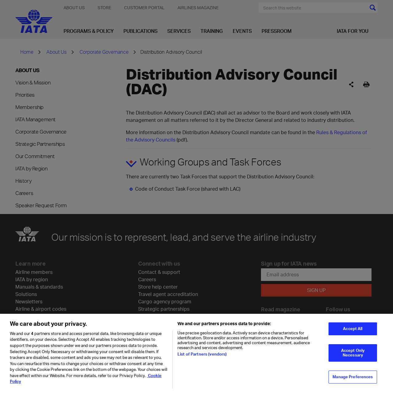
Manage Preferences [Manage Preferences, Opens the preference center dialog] (353, 383)
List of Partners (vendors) (202, 361)
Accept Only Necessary (352, 360)
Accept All (352, 335)
